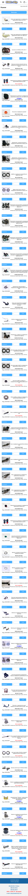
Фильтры (14, 12)
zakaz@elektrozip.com (15, 893)
